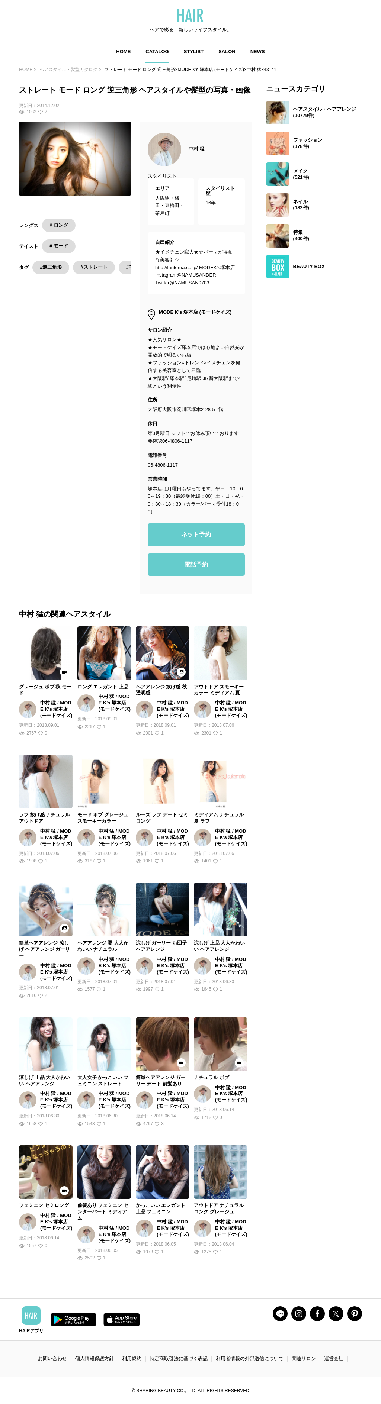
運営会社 (333, 1358)
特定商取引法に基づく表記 (179, 1358)
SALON (227, 51)
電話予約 (196, 564)
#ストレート (93, 267)
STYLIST (194, 51)
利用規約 (131, 1358)
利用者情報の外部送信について (250, 1358)
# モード (58, 246)
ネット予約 (196, 534)
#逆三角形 (51, 267)
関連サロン (304, 1358)
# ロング (58, 225)
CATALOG (157, 51)
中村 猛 (197, 149)
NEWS (257, 51)
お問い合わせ (52, 1358)
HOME (123, 51)
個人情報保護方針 (94, 1358)
